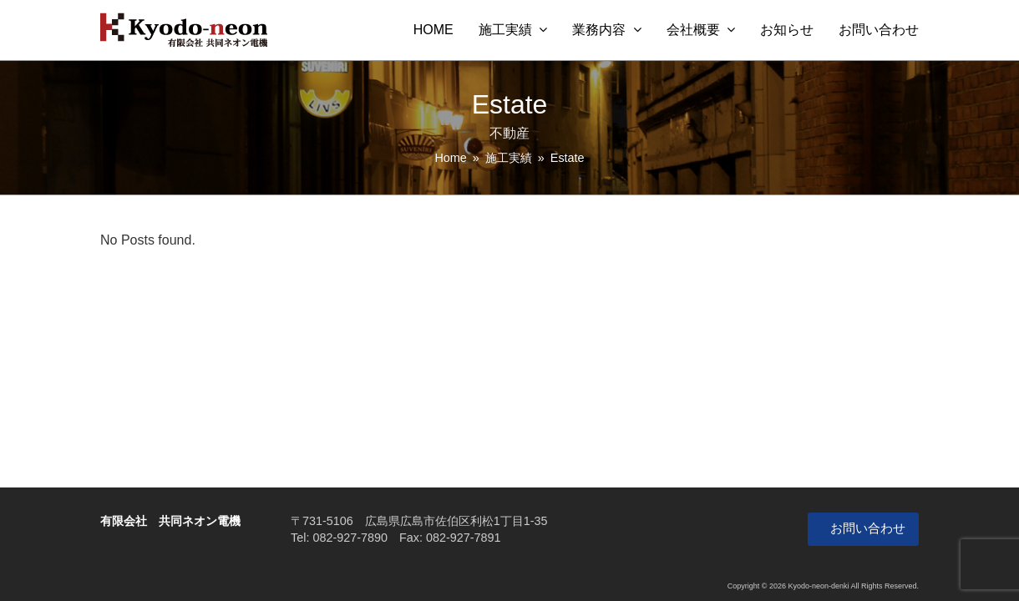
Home (450, 157)
